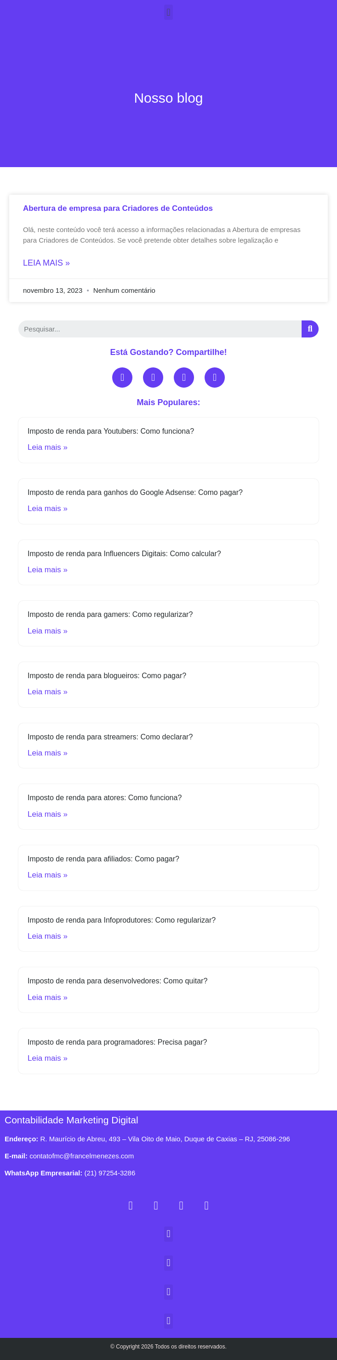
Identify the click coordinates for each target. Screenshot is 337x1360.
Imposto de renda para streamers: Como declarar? (110, 737)
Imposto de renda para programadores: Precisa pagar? (117, 1042)
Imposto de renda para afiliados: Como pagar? (103, 859)
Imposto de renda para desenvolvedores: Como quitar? (117, 981)
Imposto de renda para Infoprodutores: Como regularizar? (122, 920)
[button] (168, 12)
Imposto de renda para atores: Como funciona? (105, 798)
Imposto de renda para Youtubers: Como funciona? (111, 431)
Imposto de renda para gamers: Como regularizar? (110, 614)
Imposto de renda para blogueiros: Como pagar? (107, 676)
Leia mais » (46, 262)
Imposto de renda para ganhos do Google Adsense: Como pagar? (135, 492)
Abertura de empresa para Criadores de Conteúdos (118, 208)
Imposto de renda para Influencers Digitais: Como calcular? (124, 554)
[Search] (310, 328)
